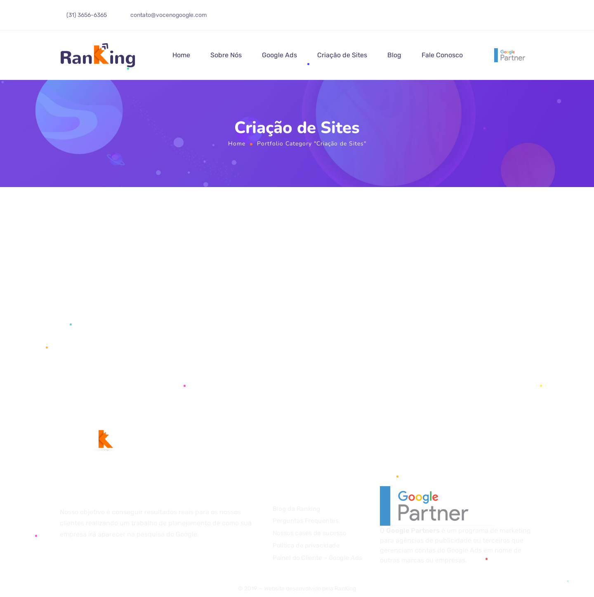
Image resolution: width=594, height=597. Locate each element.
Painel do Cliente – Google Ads (317, 558)
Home (181, 55)
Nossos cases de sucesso (309, 533)
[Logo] (98, 55)
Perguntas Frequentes (306, 521)
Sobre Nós (226, 55)
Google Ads (279, 55)
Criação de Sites (342, 55)
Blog (394, 55)
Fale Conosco (442, 55)
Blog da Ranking (297, 509)
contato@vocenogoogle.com (168, 15)
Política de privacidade (306, 545)
